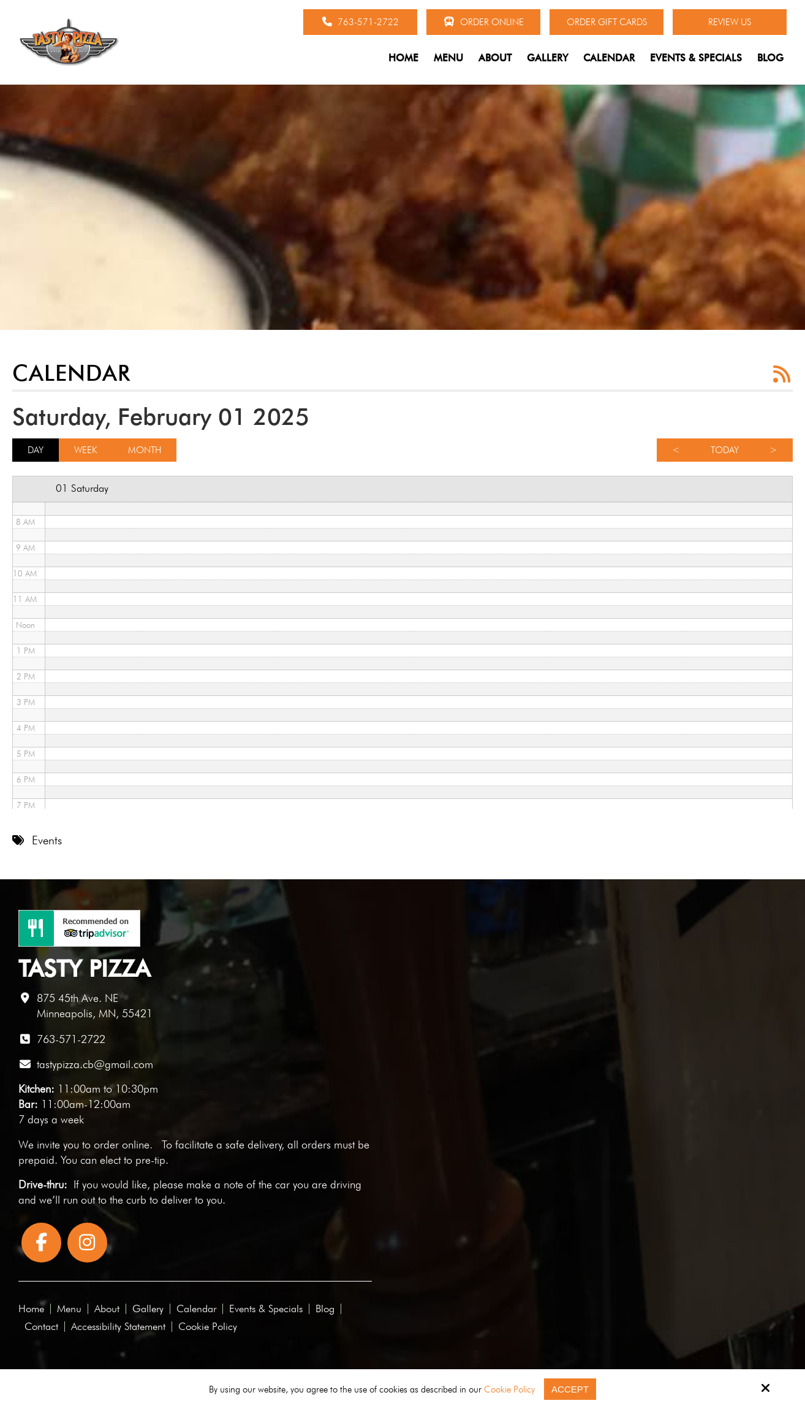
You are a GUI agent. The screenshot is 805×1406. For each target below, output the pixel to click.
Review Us (729, 22)
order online (121, 1144)
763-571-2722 (360, 22)
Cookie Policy (509, 1389)
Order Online (484, 22)
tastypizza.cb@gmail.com (95, 1064)
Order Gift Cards (607, 22)
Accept (570, 1389)
